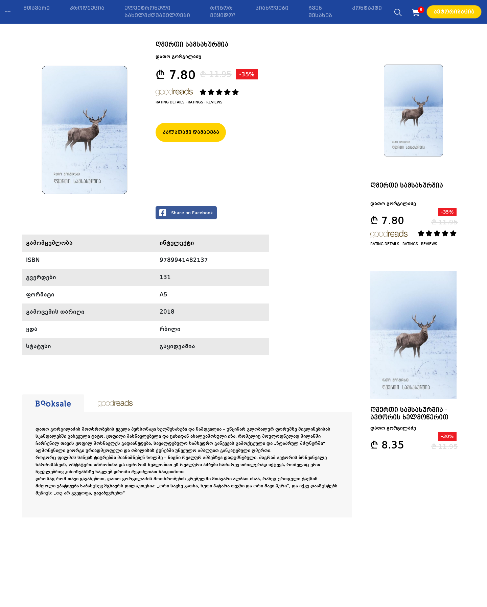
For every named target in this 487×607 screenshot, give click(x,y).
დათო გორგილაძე (178, 56)
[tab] (53, 403)
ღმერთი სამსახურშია (406, 185)
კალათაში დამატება (191, 132)
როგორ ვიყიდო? (222, 12)
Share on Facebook (186, 213)
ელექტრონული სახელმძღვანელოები (157, 12)
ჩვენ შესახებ (320, 12)
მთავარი (36, 8)
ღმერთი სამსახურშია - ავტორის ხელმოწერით (409, 413)
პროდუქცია (87, 8)
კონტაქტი (367, 8)
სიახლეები (271, 8)
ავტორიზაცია (454, 12)
